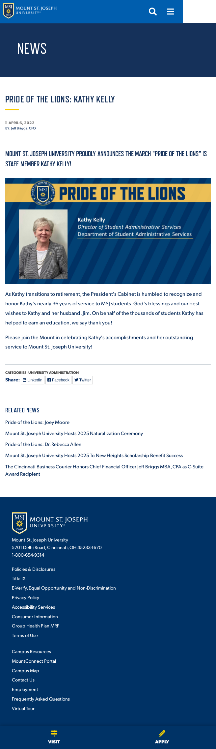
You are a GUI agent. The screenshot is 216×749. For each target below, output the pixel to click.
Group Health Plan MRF (35, 625)
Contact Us (23, 679)
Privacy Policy (25, 597)
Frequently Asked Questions (41, 699)
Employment (25, 689)
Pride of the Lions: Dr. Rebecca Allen (43, 444)
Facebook (58, 380)
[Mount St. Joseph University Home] (29, 11)
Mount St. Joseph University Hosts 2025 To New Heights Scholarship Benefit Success (94, 455)
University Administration (53, 372)
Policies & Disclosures (33, 569)
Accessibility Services (33, 607)
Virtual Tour (23, 708)
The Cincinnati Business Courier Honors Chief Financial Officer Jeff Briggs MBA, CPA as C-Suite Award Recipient (104, 470)
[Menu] (204, 11)
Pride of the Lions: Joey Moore (37, 422)
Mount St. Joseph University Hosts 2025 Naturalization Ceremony (74, 433)
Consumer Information (35, 616)
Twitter (82, 380)
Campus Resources (31, 651)
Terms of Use (25, 635)
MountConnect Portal (34, 661)
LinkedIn (32, 380)
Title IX (18, 578)
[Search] (186, 11)
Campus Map (25, 670)
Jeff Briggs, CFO (23, 128)
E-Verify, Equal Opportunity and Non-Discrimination (64, 588)
